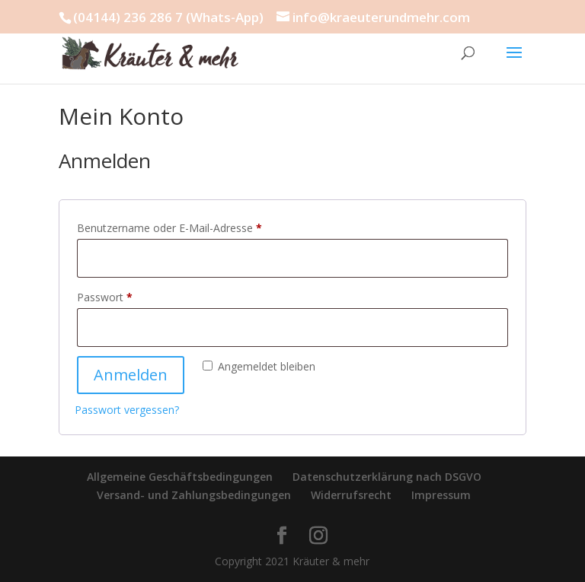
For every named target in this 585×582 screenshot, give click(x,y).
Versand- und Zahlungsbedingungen (194, 495)
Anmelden (131, 374)
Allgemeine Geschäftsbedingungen (180, 476)
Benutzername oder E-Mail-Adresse (197, 226)
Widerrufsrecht (351, 495)
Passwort (132, 295)
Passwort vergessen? (127, 409)
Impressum (441, 495)
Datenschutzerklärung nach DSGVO (386, 476)
